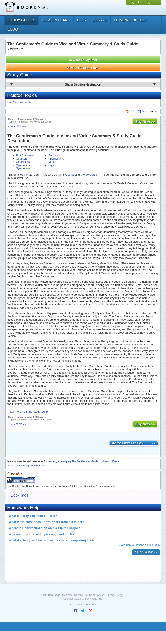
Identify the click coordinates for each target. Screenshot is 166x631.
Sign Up (135, 2)
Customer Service (72, 595)
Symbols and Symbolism (24, 166)
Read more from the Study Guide (28, 411)
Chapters (21, 158)
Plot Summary (25, 155)
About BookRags (50, 595)
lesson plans (56, 20)
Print (154, 111)
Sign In (151, 2)
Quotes (69, 174)
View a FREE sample (19, 126)
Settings (53, 155)
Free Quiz (89, 174)
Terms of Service (94, 595)
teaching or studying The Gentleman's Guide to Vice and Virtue (83, 461)
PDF (130, 111)
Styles (52, 165)
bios (81, 20)
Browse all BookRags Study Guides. (26, 465)
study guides (21, 20)
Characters (23, 161)
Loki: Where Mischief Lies (19, 102)
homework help (130, 20)
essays (100, 20)
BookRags (19, 495)
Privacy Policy (114, 595)
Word (142, 111)
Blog (13, 29)
